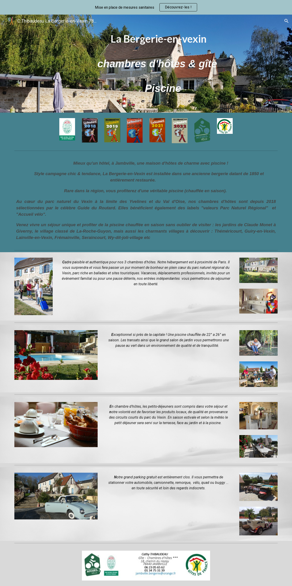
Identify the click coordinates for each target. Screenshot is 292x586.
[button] (286, 21)
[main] (157, 63)
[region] (146, 7)
